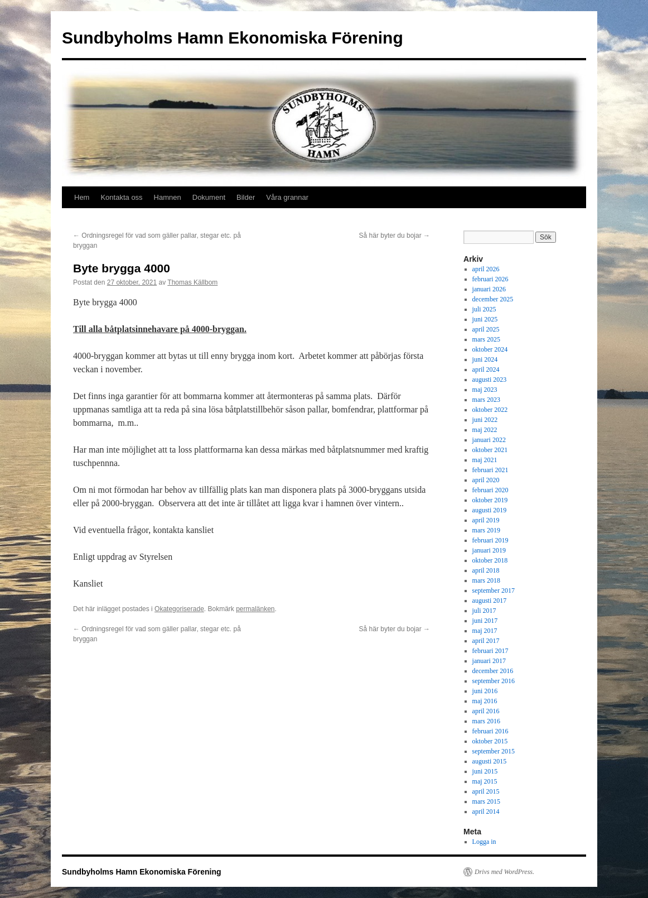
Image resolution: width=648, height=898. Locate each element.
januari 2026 (489, 289)
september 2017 (493, 590)
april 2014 (486, 811)
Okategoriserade (179, 609)
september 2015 (493, 751)
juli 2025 (484, 309)
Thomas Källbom (192, 282)
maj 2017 (484, 631)
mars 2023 (486, 400)
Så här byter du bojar (394, 235)
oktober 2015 (490, 741)
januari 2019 (489, 550)
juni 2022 (485, 420)
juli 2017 (484, 610)
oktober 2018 (490, 560)
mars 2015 (486, 801)
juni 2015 (485, 771)
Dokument (208, 197)
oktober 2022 (490, 410)
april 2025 (486, 329)
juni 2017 (485, 621)
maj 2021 (484, 460)
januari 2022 (489, 440)
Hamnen (167, 197)
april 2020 (486, 480)
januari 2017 (489, 661)
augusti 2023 (489, 379)
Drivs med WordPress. (504, 872)
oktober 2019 (490, 500)
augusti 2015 (489, 761)
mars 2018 (486, 580)
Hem (81, 197)
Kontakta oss (121, 197)
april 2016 (486, 711)
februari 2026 (490, 279)
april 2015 (486, 791)
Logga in (484, 842)
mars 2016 (486, 721)
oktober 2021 (490, 450)
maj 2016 (484, 701)
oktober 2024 (490, 349)
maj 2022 (484, 430)
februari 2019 (490, 540)
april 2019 (486, 520)
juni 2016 (485, 691)
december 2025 (493, 299)
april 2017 (486, 641)
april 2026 (486, 269)
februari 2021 (490, 470)
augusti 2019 (489, 510)
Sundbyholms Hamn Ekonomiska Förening (232, 37)
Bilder (245, 197)
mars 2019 (486, 530)
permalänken (255, 609)
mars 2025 (486, 339)
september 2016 (493, 681)
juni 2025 (485, 319)
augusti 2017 (489, 600)
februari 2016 (490, 731)
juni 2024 (485, 359)
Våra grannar (287, 197)
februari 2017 (490, 651)
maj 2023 (484, 389)
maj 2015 (484, 781)
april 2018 (486, 570)
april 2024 (486, 369)
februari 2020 (490, 490)
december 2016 (493, 671)
